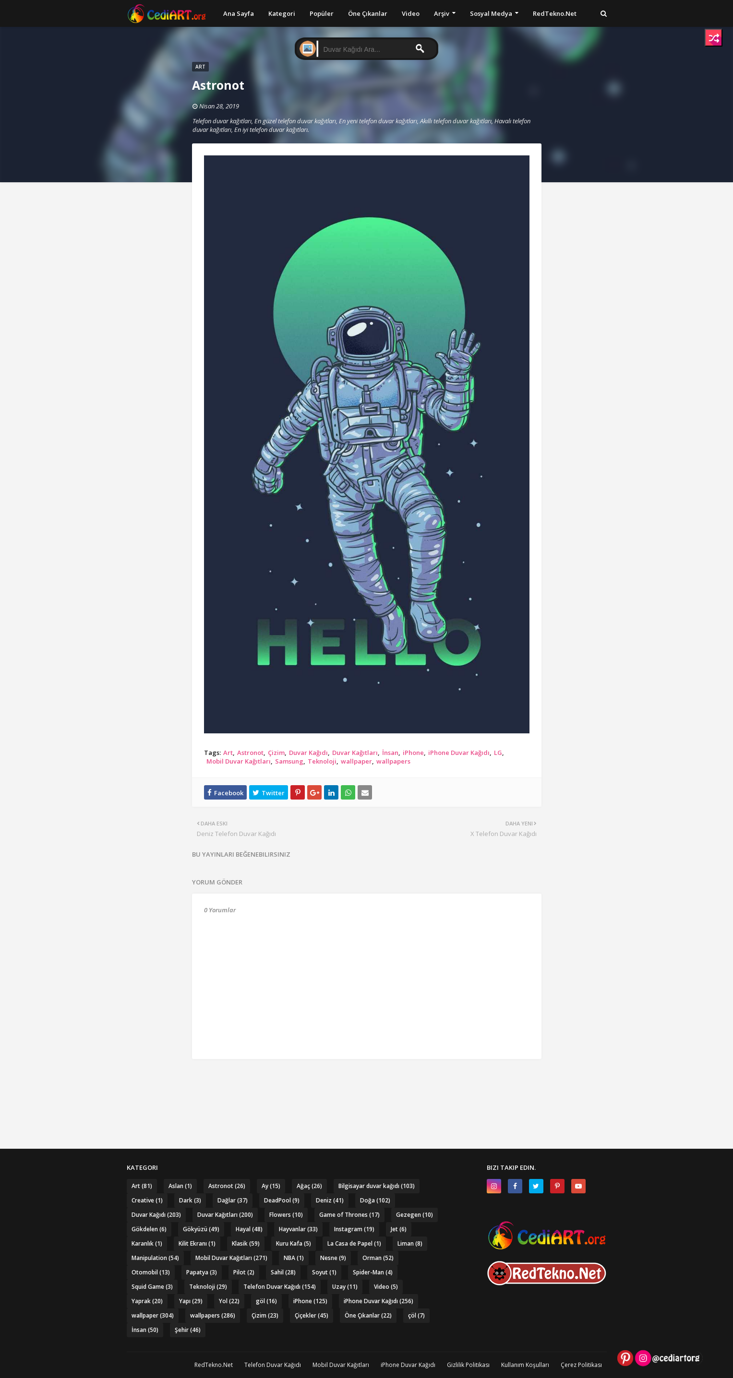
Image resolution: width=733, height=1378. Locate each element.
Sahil (283, 1272)
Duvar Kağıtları (355, 752)
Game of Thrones (349, 1215)
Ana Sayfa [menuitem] (238, 13)
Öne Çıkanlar (368, 1315)
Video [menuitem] (411, 13)
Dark (190, 1200)
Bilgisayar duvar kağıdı (376, 1186)
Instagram (354, 1229)
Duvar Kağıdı (308, 752)
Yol (229, 1301)
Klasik (246, 1243)
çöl (416, 1315)
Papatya (201, 1272)
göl (266, 1301)
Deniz (330, 1200)
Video (386, 1287)
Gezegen (414, 1215)
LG (498, 752)
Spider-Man (373, 1272)
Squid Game (152, 1287)
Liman (409, 1243)
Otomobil (151, 1272)
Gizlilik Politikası (468, 1365)
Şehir (188, 1330)
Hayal (249, 1229)
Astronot (250, 752)
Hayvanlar (298, 1229)
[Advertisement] (367, 1085)
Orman (378, 1258)
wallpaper (356, 761)
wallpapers (393, 761)
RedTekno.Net (213, 1365)
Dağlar (232, 1200)
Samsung (289, 761)
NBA (294, 1258)
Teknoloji (322, 761)
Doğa (375, 1200)
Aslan (180, 1186)
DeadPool (282, 1200)
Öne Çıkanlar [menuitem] (367, 13)
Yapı (191, 1301)
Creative (147, 1200)
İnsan (390, 752)
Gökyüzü (201, 1229)
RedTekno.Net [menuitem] (555, 13)
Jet (399, 1229)
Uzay (345, 1287)
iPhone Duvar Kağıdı (459, 752)
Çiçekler (311, 1315)
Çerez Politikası (581, 1365)
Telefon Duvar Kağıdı (279, 1287)
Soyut (324, 1272)
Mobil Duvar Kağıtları (238, 761)
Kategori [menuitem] (281, 13)
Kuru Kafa (293, 1243)
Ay (271, 1186)
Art (228, 752)
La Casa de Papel (354, 1243)
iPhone (413, 752)
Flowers (286, 1215)
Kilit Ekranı (197, 1243)
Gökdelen (149, 1229)
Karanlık (147, 1243)
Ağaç (309, 1186)
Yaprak (147, 1301)
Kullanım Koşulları (525, 1365)
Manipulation (155, 1258)
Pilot (243, 1272)
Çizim (276, 752)
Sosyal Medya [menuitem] (491, 13)
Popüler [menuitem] (322, 13)
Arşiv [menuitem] (441, 13)
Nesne (333, 1258)
